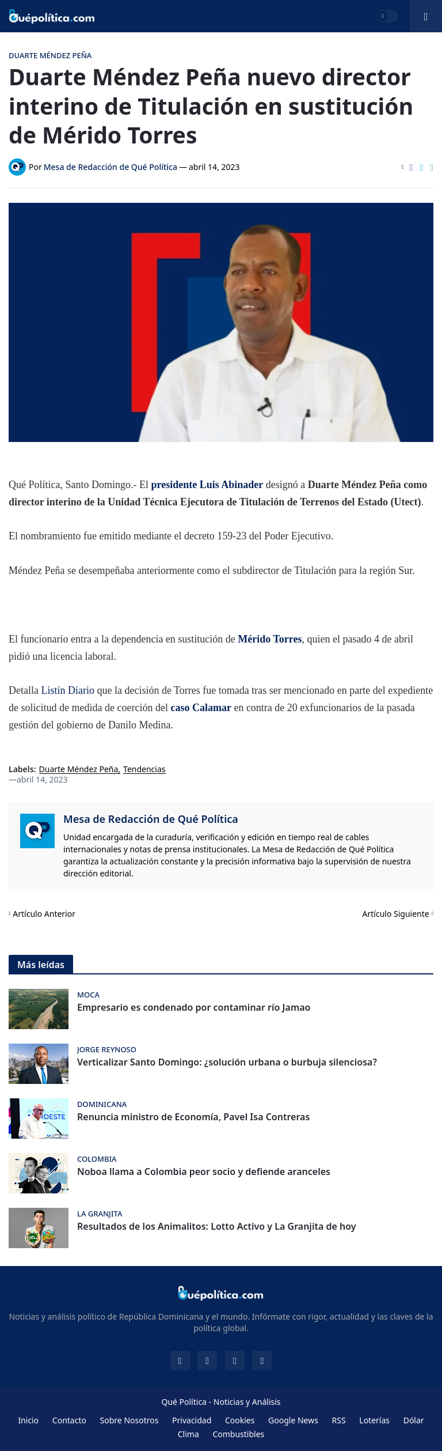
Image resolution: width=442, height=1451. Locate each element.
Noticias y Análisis (247, 1401)
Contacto (69, 1420)
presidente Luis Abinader (207, 484)
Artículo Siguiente (396, 913)
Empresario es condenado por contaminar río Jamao (193, 1008)
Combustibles (238, 1434)
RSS (339, 1420)
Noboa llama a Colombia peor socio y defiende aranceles (203, 1172)
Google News (293, 1420)
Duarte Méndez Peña (79, 769)
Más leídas (40, 964)
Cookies (239, 1420)
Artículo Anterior (44, 913)
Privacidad (191, 1420)
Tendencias (144, 769)
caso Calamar (200, 707)
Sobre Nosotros (129, 1420)
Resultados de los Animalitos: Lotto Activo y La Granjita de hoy (216, 1226)
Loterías (374, 1420)
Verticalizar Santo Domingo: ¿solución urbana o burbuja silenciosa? (227, 1062)
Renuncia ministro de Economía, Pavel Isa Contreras (193, 1117)
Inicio (28, 1420)
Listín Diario (67, 690)
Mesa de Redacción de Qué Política (150, 819)
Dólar (413, 1420)
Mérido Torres (270, 639)
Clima (188, 1434)
